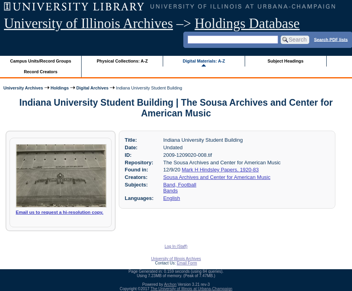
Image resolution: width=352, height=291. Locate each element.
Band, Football (179, 185)
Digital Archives (92, 88)
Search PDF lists (331, 39)
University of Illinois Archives (88, 23)
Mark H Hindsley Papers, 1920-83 (220, 170)
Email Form (187, 263)
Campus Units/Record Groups (40, 61)
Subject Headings (286, 61)
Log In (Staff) (176, 246)
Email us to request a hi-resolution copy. (59, 212)
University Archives (23, 88)
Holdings (60, 88)
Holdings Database (247, 23)
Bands (170, 191)
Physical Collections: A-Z (122, 61)
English (171, 198)
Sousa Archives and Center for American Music (216, 177)
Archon (170, 284)
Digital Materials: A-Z (204, 61)
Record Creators (40, 71)
